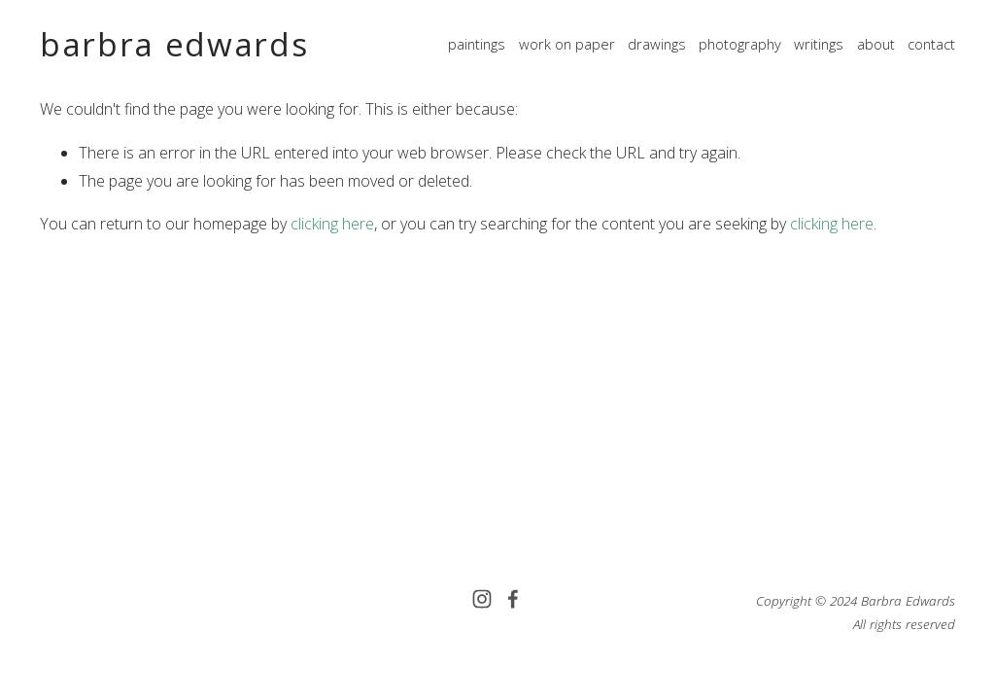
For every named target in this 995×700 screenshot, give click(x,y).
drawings (657, 43)
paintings (476, 43)
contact (931, 43)
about (876, 43)
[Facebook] (513, 599)
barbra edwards (174, 44)
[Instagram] (482, 599)
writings (818, 43)
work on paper (567, 43)
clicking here (332, 223)
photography (740, 43)
